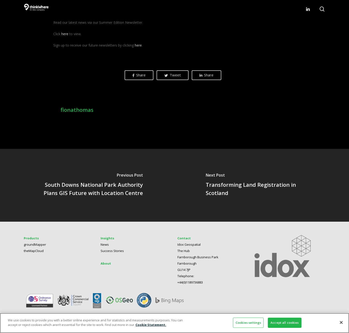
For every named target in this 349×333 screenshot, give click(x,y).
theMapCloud (34, 251)
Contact (184, 238)
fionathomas (77, 109)
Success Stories (112, 251)
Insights (107, 238)
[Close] (341, 322)
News (105, 244)
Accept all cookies (284, 322)
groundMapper (35, 244)
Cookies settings (248, 322)
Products (31, 238)
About (106, 263)
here (64, 34)
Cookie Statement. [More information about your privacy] (150, 325)
